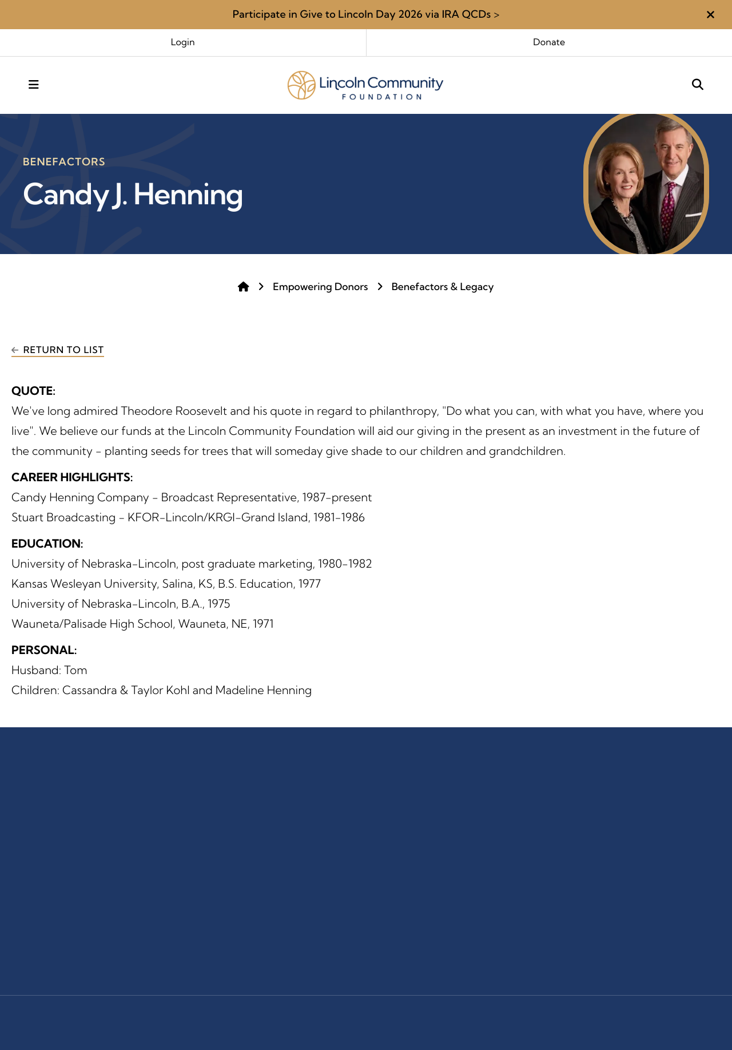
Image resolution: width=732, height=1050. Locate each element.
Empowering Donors (320, 287)
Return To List (63, 350)
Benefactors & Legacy (443, 287)
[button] (710, 15)
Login (183, 42)
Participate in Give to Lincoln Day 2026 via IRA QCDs (362, 14)
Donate (549, 42)
